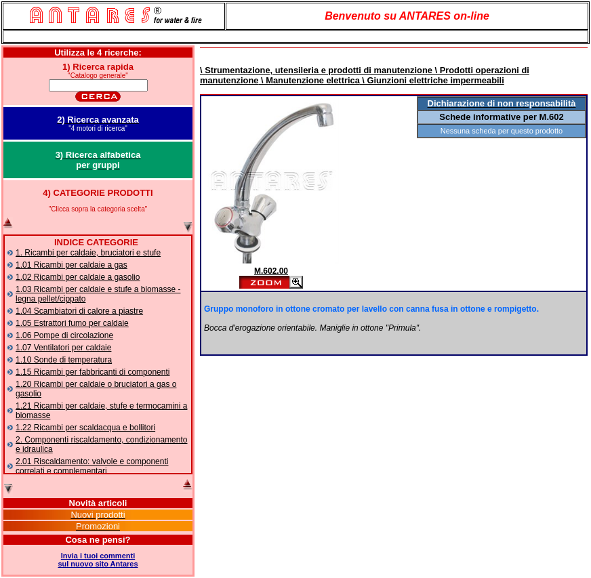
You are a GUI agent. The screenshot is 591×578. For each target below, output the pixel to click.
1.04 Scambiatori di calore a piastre (79, 311)
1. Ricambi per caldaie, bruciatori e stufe (88, 252)
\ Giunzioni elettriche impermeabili (432, 80)
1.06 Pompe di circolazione (64, 335)
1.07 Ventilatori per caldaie (63, 347)
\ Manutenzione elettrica (308, 80)
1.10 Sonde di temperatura (64, 360)
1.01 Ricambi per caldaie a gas (71, 265)
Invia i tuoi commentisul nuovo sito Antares (98, 560)
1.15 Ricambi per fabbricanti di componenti (92, 372)
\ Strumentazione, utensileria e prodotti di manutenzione (316, 70)
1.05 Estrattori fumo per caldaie (72, 323)
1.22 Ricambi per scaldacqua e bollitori (85, 427)
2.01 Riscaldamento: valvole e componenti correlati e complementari (92, 466)
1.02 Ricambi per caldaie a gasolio (78, 277)
